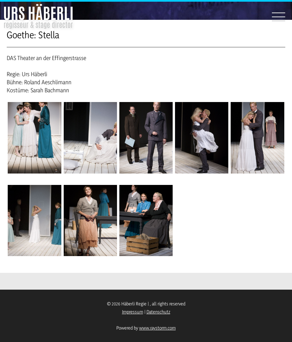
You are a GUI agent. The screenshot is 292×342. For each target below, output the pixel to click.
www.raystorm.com (157, 328)
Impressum (132, 311)
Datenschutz (158, 311)
